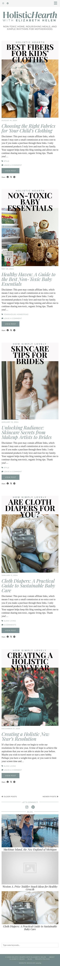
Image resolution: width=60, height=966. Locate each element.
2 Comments (9, 625)
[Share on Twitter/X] (11, 177)
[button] (56, 3)
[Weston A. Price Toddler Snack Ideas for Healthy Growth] (30, 867)
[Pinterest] (8, 3)
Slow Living (10, 621)
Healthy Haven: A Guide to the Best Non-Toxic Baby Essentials (29, 279)
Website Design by (30, 963)
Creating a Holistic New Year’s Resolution (25, 736)
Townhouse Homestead (16, 314)
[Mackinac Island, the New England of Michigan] (30, 830)
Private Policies (42, 959)
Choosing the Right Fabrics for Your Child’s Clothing (28, 128)
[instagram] (26, 807)
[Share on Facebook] (7, 177)
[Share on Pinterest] (14, 177)
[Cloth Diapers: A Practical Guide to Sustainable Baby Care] (30, 907)
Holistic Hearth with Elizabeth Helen (28, 957)
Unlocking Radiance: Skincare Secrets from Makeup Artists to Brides (27, 432)
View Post (10, 171)
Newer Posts (50, 797)
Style (6, 161)
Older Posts (9, 797)
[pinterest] (33, 807)
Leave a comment (12, 165)
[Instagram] (3, 3)
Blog (30, 959)
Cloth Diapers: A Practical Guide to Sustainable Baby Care (28, 585)
